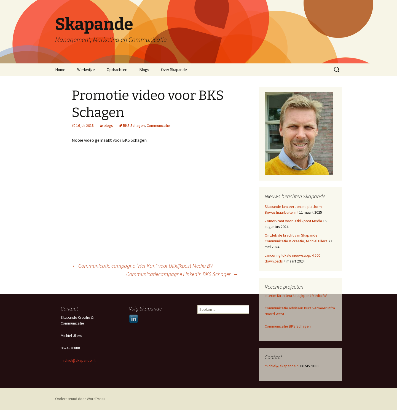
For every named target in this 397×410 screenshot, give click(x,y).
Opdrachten (117, 69)
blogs (108, 125)
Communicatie (158, 125)
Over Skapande (174, 69)
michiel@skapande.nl (282, 365)
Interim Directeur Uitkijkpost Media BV (296, 295)
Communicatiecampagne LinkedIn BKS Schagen (182, 273)
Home (60, 69)
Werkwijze (86, 69)
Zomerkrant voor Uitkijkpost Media (293, 220)
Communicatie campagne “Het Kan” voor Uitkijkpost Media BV (142, 265)
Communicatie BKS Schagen (288, 326)
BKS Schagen (134, 125)
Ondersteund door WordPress (80, 398)
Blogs (144, 69)
